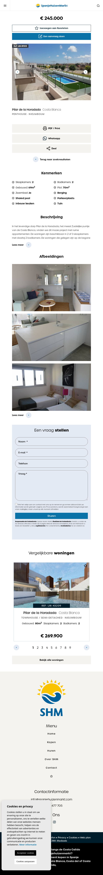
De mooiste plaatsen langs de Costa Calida (51, 849)
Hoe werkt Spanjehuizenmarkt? (51, 853)
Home (51, 733)
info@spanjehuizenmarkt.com (51, 799)
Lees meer (18, 244)
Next (85, 72)
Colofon (51, 837)
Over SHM (51, 759)
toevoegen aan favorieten (51, 28)
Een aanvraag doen (52, 36)
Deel (51, 148)
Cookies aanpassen (26, 861)
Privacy (62, 837)
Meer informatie (27, 844)
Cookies (73, 837)
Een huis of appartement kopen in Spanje (51, 857)
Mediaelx (62, 840)
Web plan (85, 837)
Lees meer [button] (18, 415)
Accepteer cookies (25, 852)
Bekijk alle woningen (51, 660)
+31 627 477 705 (51, 805)
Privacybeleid (51, 507)
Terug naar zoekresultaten (51, 159)
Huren (51, 750)
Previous (17, 72)
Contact (51, 767)
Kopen (51, 742)
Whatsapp (51, 138)
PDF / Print (51, 128)
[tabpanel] (51, 601)
